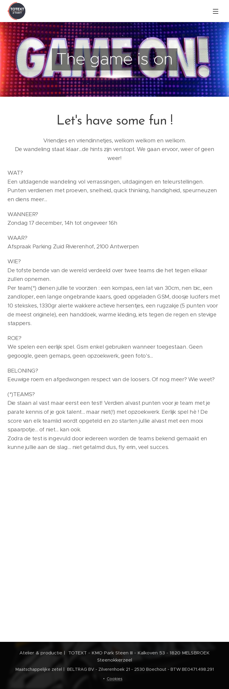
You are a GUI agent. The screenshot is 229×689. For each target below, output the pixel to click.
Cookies (115, 678)
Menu (215, 11)
